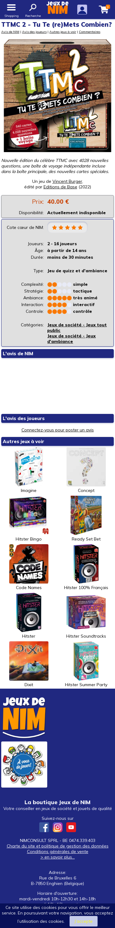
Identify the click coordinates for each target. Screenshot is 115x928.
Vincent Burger (67, 181)
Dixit (28, 664)
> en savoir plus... (57, 857)
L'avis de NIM (18, 353)
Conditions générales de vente (57, 851)
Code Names (28, 567)
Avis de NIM (10, 31)
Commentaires (89, 31)
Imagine (28, 470)
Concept (86, 470)
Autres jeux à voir (62, 31)
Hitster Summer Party (86, 664)
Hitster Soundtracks (86, 616)
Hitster (28, 616)
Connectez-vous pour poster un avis (57, 430)
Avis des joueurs (34, 31)
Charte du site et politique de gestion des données (58, 846)
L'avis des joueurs (24, 418)
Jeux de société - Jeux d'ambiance (71, 338)
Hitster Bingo (28, 519)
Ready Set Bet (86, 519)
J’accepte (84, 921)
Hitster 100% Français (86, 567)
